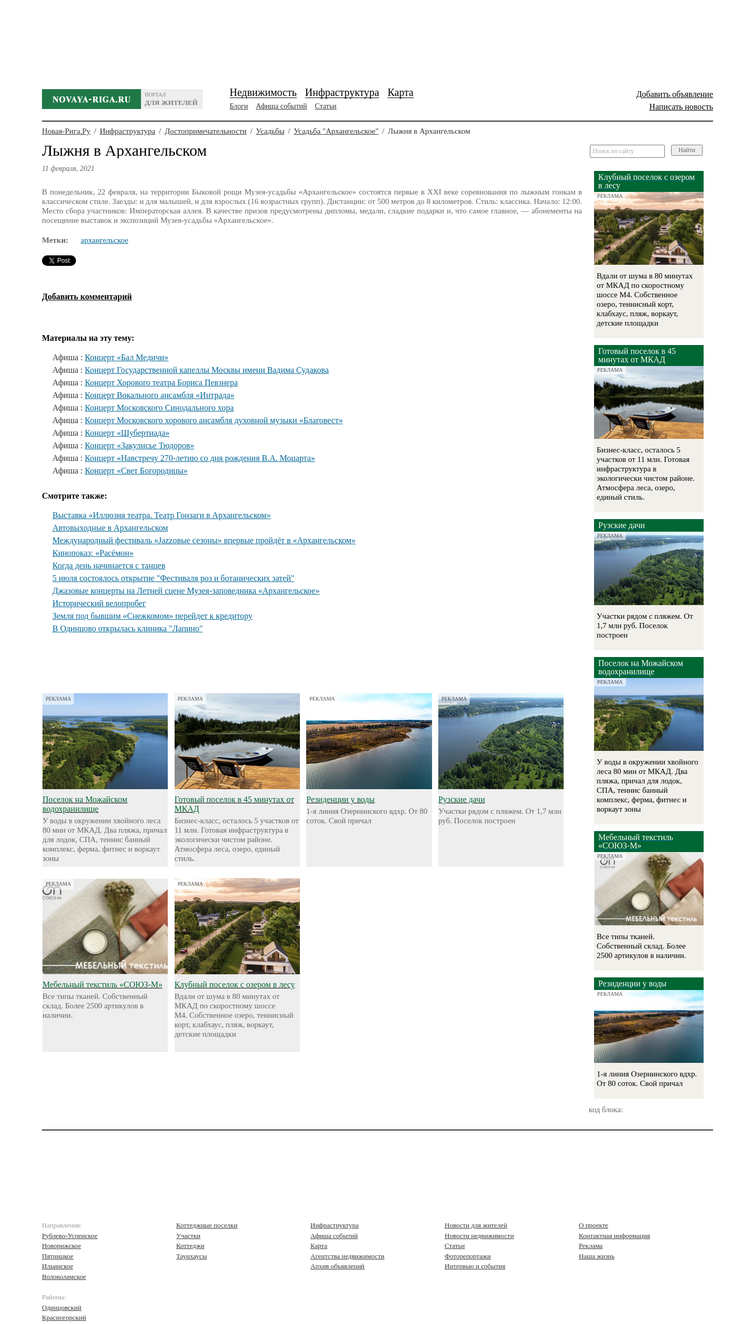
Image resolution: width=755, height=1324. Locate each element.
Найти (686, 150)
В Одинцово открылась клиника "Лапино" (127, 628)
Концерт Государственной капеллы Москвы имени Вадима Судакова (207, 369)
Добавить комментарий (87, 296)
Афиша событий (281, 106)
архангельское (104, 240)
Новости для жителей (476, 1225)
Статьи (326, 106)
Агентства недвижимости (347, 1256)
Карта (400, 92)
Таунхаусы (191, 1256)
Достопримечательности (205, 131)
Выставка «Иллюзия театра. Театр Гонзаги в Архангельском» (161, 515)
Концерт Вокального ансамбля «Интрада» (159, 395)
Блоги (239, 106)
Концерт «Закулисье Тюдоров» (140, 445)
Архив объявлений (337, 1266)
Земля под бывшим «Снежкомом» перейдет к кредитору (152, 615)
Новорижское (61, 1246)
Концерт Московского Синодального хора (159, 407)
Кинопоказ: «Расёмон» (93, 552)
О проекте (593, 1225)
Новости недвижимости (479, 1236)
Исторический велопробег (99, 603)
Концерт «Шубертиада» (127, 432)
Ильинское (57, 1266)
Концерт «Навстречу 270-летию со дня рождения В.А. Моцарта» (200, 458)
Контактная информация (614, 1236)
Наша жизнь (596, 1256)
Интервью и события (475, 1266)
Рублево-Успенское (70, 1236)
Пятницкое (57, 1256)
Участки (188, 1236)
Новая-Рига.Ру (66, 131)
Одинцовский (61, 1307)
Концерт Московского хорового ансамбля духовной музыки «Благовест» (214, 420)
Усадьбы (270, 131)
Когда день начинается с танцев (108, 565)
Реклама (590, 1246)
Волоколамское (64, 1276)
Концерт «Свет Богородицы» (136, 470)
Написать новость (681, 106)
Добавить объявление (674, 94)
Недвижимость (263, 92)
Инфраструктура (342, 92)
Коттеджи (190, 1246)
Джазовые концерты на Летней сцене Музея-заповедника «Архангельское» (186, 590)
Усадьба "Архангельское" (336, 131)
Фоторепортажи (468, 1256)
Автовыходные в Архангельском (110, 527)
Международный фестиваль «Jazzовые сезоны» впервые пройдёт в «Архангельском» (203, 540)
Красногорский (64, 1317)
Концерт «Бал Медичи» (127, 357)
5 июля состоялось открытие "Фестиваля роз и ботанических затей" (173, 578)
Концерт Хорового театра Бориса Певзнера (161, 382)
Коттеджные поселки (207, 1225)
